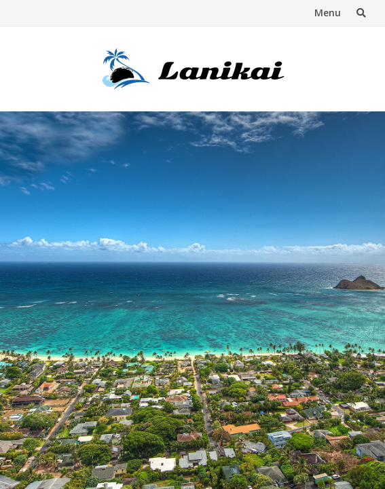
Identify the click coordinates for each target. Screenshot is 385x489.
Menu (327, 12)
